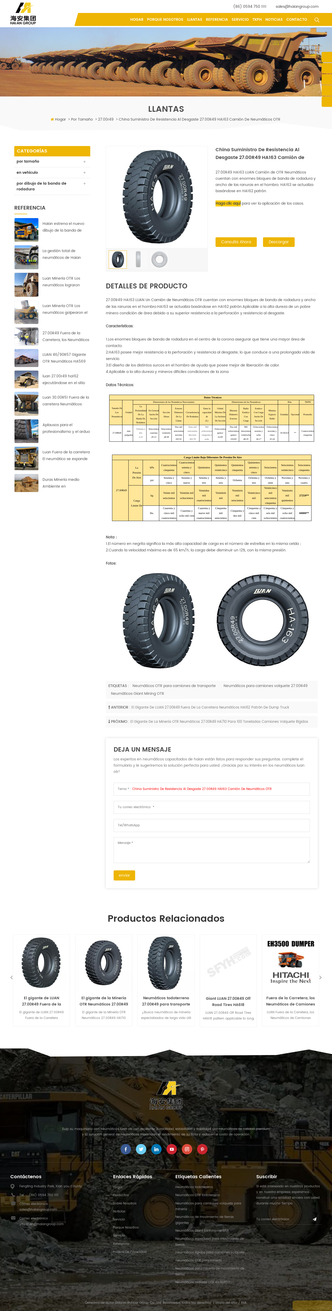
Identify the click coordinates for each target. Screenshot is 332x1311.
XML (244, 1302)
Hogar (136, 20)
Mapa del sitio (226, 1302)
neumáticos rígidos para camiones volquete (209, 1252)
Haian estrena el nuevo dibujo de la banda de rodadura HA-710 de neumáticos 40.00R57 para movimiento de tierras (63, 227)
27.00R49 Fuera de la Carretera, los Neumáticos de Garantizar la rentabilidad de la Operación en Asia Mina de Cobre (66, 337)
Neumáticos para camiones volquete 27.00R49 (266, 686)
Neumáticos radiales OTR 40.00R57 (202, 1282)
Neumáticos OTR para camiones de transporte (174, 686)
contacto (296, 20)
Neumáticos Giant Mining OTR (137, 694)
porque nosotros (165, 20)
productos (121, 1195)
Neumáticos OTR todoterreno (197, 1195)
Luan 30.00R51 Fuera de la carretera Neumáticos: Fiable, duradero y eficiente (66, 401)
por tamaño (82, 119)
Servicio (240, 20)
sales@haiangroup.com (297, 7)
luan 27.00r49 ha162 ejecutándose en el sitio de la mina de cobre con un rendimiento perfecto (64, 380)
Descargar (279, 242)
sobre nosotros (124, 1203)
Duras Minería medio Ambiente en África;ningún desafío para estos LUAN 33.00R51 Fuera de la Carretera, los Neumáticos (66, 483)
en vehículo (27, 173)
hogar (117, 1187)
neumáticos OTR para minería (198, 1260)
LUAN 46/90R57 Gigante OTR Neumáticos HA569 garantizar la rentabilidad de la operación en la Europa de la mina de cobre (65, 358)
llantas (194, 20)
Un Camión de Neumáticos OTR (173, 300)
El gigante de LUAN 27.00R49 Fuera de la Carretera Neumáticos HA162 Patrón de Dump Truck (210, 707)
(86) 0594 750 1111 (249, 7)
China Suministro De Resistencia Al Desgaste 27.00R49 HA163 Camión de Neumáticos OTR (202, 789)
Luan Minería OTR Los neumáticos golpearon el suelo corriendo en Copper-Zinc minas (65, 309)
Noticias (274, 20)
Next (320, 977)
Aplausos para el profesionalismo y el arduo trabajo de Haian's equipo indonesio (66, 429)
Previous (12, 977)
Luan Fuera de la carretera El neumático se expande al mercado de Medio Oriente (66, 456)
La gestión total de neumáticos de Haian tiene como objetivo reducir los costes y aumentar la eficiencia (63, 255)
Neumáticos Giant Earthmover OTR (202, 1230)
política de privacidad (130, 1252)
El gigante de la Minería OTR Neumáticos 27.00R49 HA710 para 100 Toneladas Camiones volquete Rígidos (219, 722)
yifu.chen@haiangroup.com (41, 1224)
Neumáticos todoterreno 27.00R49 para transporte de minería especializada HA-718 (166, 1001)
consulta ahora (236, 242)
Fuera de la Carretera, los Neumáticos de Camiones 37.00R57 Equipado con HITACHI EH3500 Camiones (291, 1001)
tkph (257, 20)
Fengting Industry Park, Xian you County (50, 1186)
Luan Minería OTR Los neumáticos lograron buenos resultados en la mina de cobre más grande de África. (64, 282)
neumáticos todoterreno (194, 1187)
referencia (217, 20)
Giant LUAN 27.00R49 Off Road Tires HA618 (228, 1002)
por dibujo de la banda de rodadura (42, 187)
